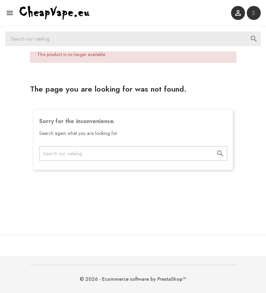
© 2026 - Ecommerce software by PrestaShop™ (133, 279)
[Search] (133, 38)
